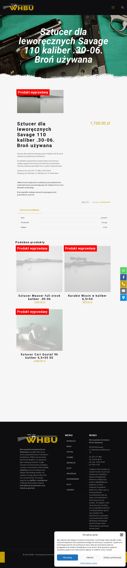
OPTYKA (70, 452)
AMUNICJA (71, 463)
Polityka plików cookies (88, 563)
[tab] (29, 264)
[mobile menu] (113, 7)
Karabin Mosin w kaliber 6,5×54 (87, 351)
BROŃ (69, 446)
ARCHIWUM (105, 256)
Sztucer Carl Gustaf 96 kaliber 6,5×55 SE (39, 410)
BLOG (69, 484)
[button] (121, 534)
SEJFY (69, 468)
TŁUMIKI (70, 457)
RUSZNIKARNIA (73, 479)
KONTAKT (70, 490)
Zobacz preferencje (112, 557)
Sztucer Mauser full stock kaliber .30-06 (39, 351)
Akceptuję (67, 557)
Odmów (89, 557)
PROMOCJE (71, 441)
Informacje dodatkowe (29, 264)
